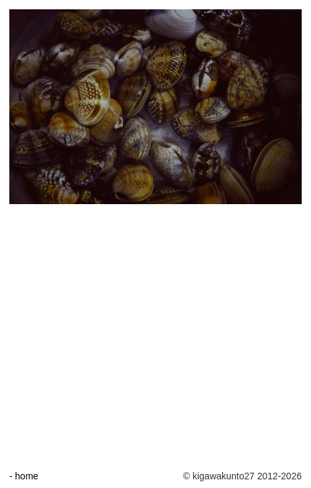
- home (24, 476)
